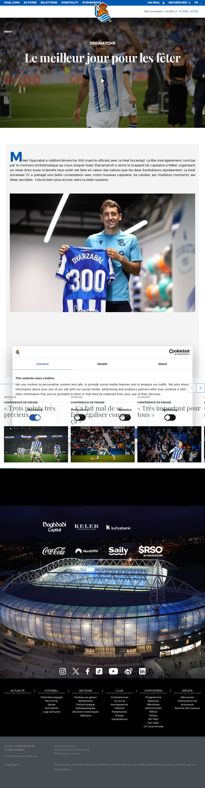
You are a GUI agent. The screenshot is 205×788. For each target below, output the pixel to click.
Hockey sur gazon (85, 697)
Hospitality (69, 2)
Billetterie (49, 2)
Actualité (18, 691)
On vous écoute (153, 726)
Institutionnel (119, 697)
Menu (9, 32)
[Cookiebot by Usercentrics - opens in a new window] (172, 352)
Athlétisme (85, 701)
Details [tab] (102, 363)
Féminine (51, 701)
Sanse (51, 704)
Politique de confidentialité (72, 750)
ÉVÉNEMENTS (91, 2)
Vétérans (85, 715)
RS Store (30, 2)
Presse (119, 715)
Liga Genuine (51, 712)
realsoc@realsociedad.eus (21, 756)
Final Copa (12, 2)
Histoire (120, 708)
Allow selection (102, 433)
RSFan (153, 712)
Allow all (161, 433)
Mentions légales (65, 746)
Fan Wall (153, 723)
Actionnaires (153, 708)
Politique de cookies (67, 753)
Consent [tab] (42, 363)
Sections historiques (85, 712)
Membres (153, 704)
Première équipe (52, 697)
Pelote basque (85, 704)
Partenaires (119, 712)
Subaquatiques (85, 708)
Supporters (153, 691)
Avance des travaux (187, 708)
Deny (44, 433)
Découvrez (187, 697)
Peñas (153, 715)
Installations (120, 719)
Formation (51, 708)
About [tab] (162, 363)
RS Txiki (153, 719)
